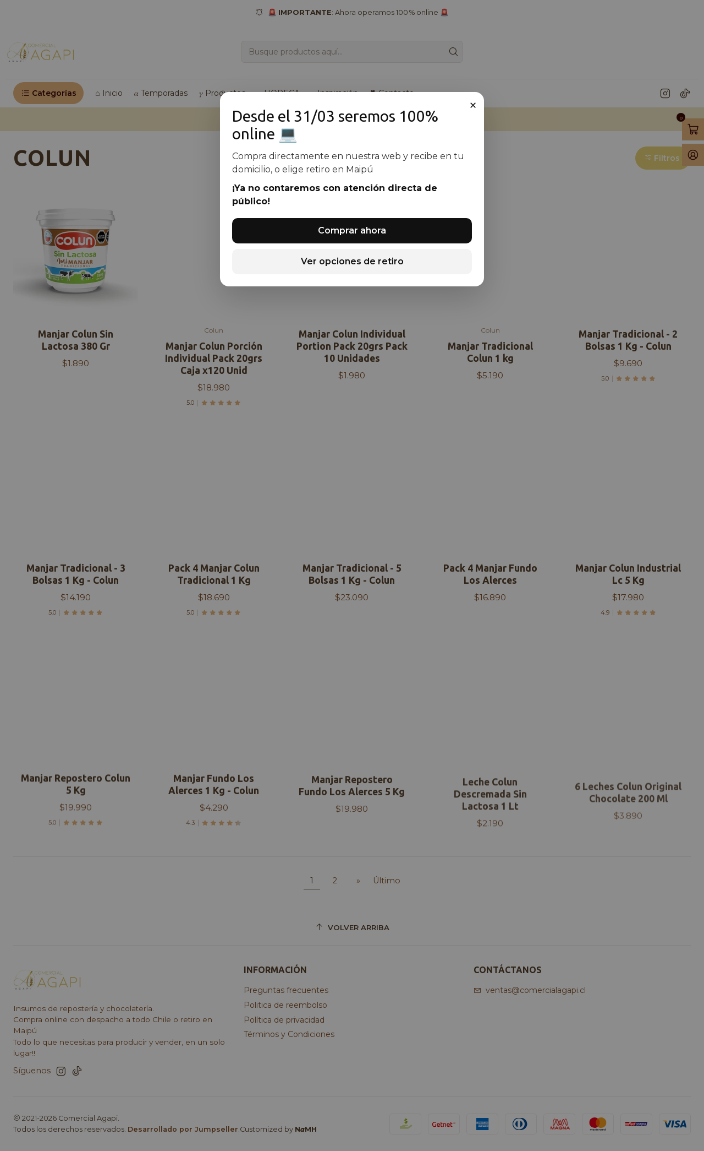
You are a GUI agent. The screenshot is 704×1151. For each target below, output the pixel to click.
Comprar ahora (352, 230)
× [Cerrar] (473, 105)
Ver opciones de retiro (352, 261)
